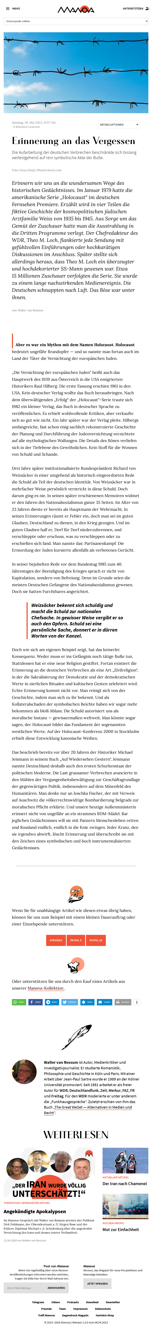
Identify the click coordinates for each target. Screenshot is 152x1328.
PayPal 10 (96, 940)
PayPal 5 (75, 940)
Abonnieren (56, 1288)
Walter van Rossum (30, 310)
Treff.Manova (46, 1315)
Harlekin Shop (105, 1315)
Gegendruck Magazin (75, 1315)
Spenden (56, 940)
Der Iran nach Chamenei (125, 1183)
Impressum (80, 1308)
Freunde (46, 1308)
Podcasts (73, 1302)
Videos (55, 1302)
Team (62, 1308)
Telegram (38, 1302)
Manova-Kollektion (46, 988)
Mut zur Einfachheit (121, 1229)
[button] (19, 1002)
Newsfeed (92, 1302)
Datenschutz (103, 1308)
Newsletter (113, 1302)
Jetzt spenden (97, 1283)
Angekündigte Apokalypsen (35, 1211)
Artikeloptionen (119, 124)
